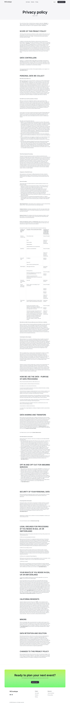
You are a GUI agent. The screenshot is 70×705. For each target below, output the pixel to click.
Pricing (36, 696)
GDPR (21, 578)
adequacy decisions (42, 426)
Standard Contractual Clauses (31, 428)
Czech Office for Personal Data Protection (27, 593)
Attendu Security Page (35, 520)
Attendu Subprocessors (37, 432)
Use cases (37, 693)
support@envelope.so (24, 70)
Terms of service (51, 693)
